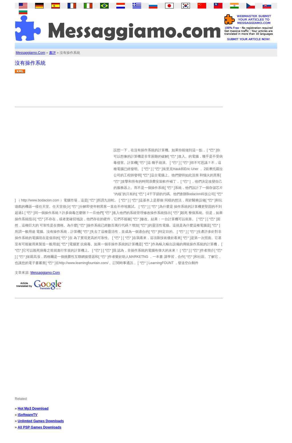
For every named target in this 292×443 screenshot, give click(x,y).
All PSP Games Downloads (39, 427)
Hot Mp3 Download (33, 409)
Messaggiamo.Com (30, 53)
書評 (52, 53)
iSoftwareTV (27, 415)
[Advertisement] (118, 92)
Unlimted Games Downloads (41, 421)
